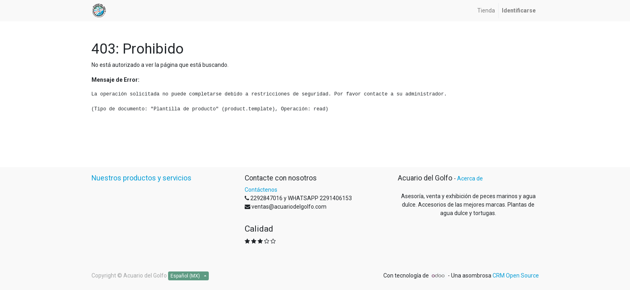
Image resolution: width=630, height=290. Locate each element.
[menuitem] (486, 10)
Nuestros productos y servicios (141, 178)
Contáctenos (261, 189)
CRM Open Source (516, 275)
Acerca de (470, 178)
